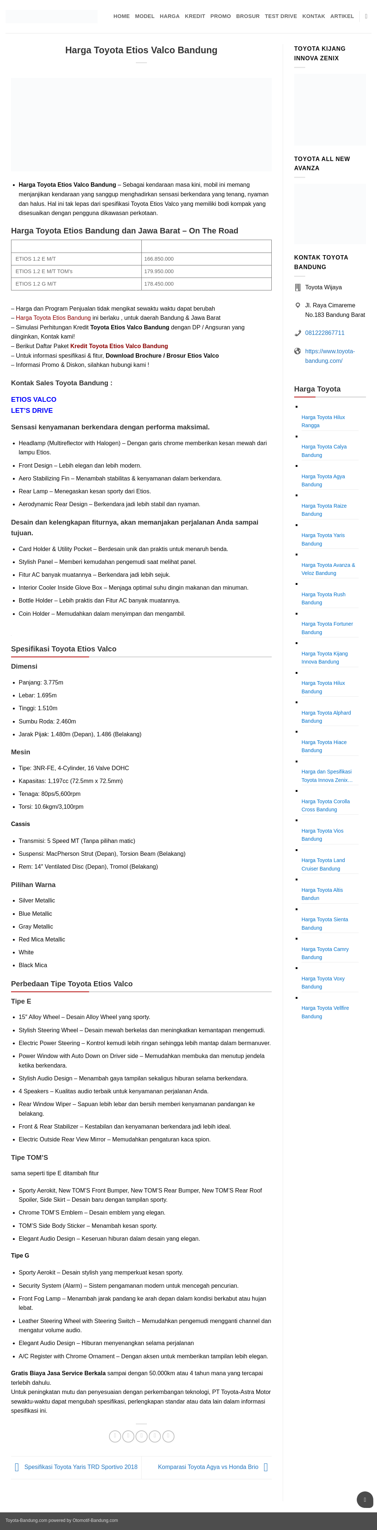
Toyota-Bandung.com (26, 1520)
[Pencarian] (368, 16)
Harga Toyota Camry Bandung (325, 953)
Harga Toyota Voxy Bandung (323, 983)
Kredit (195, 16)
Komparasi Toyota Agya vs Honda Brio (215, 1467)
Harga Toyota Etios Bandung (53, 318)
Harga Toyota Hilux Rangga (323, 421)
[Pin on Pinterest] (155, 1436)
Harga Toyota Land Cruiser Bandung (323, 864)
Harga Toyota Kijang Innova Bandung (325, 658)
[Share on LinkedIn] (168, 1436)
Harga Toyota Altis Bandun (322, 894)
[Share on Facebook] (115, 1436)
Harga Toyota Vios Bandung (322, 835)
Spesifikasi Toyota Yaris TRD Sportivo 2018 (74, 1467)
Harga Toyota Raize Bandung (324, 510)
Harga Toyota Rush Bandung (324, 598)
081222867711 (325, 333)
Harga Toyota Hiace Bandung (324, 746)
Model (145, 16)
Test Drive (281, 16)
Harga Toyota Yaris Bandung (323, 539)
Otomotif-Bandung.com (95, 1520)
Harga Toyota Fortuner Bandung (327, 628)
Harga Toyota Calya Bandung (324, 451)
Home (121, 16)
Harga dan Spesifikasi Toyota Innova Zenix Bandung (327, 776)
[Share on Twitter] (128, 1436)
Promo (221, 16)
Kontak (313, 16)
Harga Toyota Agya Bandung (323, 480)
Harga (170, 16)
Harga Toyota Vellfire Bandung (325, 1012)
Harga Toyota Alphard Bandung (326, 717)
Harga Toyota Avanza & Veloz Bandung (328, 569)
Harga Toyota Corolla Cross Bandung (326, 805)
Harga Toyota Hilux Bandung (323, 687)
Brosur (248, 16)
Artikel (342, 16)
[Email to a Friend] (141, 1436)
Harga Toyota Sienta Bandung (325, 923)
